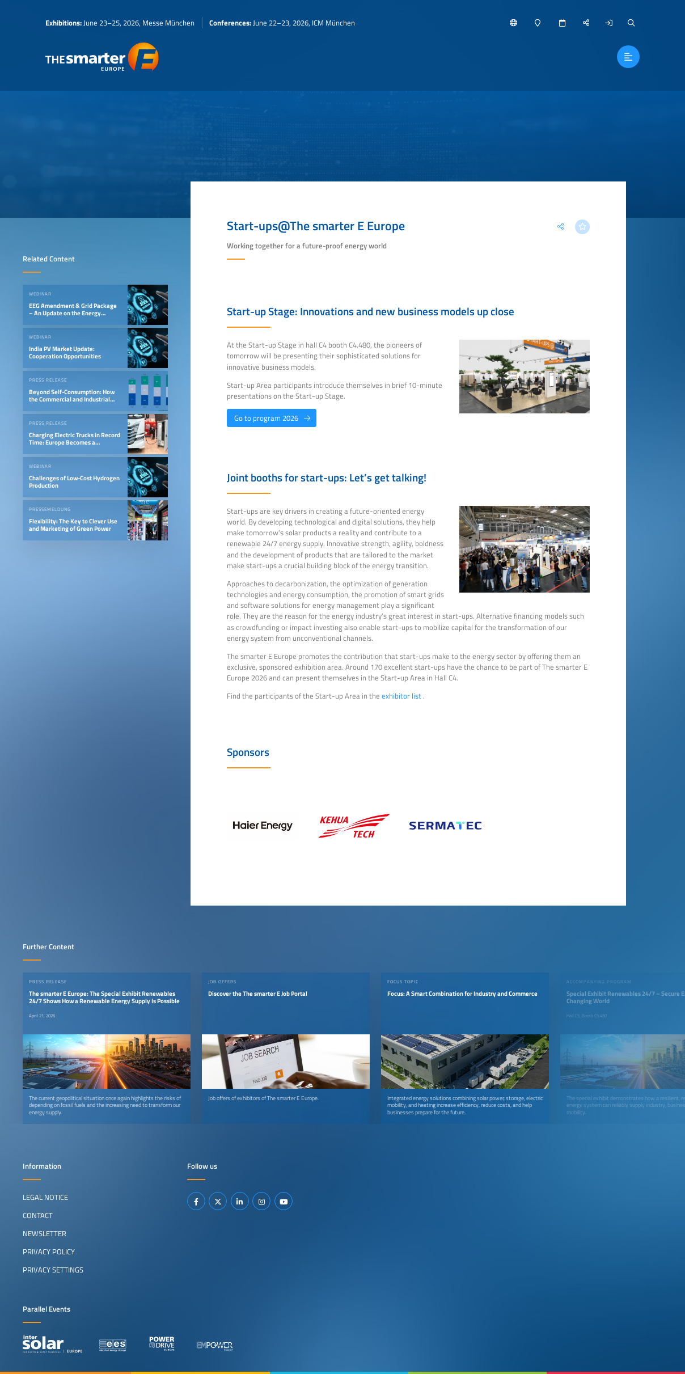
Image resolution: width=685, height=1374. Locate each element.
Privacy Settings (53, 1269)
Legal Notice (45, 1197)
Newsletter (44, 1233)
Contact (38, 1215)
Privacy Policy (49, 1251)
